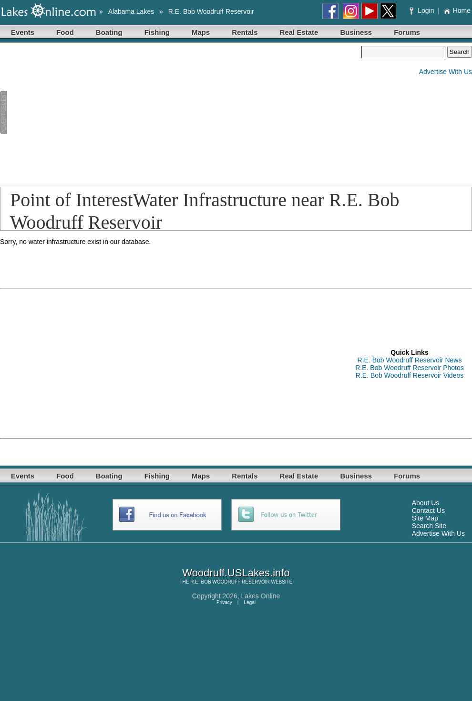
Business (356, 32)
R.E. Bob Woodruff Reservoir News (410, 360)
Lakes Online (260, 596)
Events (22, 32)
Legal (250, 602)
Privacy (224, 602)
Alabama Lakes (131, 11)
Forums (407, 32)
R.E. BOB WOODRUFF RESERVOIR (230, 581)
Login (423, 10)
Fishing (157, 32)
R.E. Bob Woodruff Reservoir (211, 11)
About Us (426, 503)
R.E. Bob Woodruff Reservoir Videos (409, 375)
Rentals (244, 32)
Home (457, 10)
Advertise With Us (445, 71)
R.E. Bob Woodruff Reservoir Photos (409, 368)
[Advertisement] (113, 113)
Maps (201, 32)
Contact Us (428, 510)
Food (65, 32)
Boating (109, 32)
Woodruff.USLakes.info (235, 573)
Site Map (425, 518)
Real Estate (299, 32)
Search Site (429, 526)
